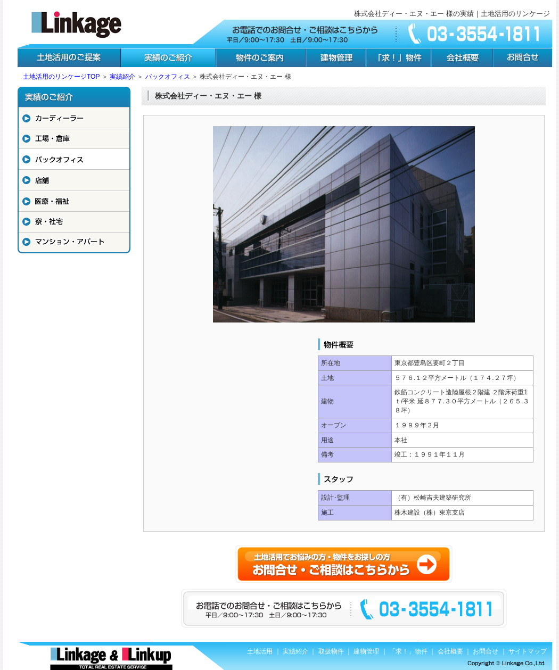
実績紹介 (122, 76)
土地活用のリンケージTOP (61, 76)
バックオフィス (167, 76)
